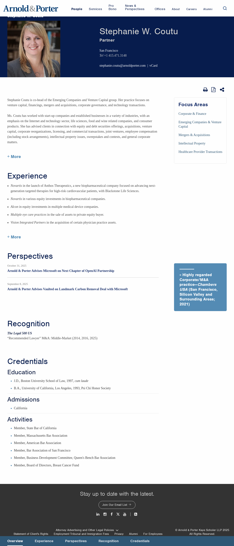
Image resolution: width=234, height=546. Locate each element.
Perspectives (30, 256)
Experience (27, 176)
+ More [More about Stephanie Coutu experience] (14, 237)
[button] (200, 287)
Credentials (27, 361)
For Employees (153, 534)
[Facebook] (112, 514)
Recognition (28, 323)
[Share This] (222, 89)
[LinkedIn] (98, 514)
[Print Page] (205, 89)
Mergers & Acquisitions (194, 135)
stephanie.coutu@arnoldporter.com (122, 65)
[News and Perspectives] (134, 514)
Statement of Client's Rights (31, 534)
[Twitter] (118, 514)
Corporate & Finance (192, 114)
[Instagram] (105, 514)
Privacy (119, 534)
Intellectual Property (191, 143)
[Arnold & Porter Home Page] (30, 8)
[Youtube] (125, 514)
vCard (154, 65)
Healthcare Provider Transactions (200, 152)
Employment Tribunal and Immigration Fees (81, 534)
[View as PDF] (214, 89)
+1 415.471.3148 (115, 55)
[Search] (225, 8)
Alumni (133, 534)
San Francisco (108, 50)
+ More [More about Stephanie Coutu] (14, 156)
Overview (15, 541)
